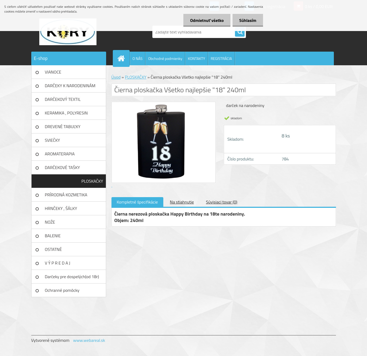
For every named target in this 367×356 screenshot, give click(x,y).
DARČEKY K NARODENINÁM (70, 85)
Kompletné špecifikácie (137, 202)
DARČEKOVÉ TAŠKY (62, 167)
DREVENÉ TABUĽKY (62, 126)
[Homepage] (123, 58)
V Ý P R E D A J (57, 263)
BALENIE (53, 235)
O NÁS (138, 58)
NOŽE (50, 222)
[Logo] (68, 31)
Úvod (116, 77)
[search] (240, 32)
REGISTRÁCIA (221, 58)
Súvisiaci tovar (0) (221, 202)
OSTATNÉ (53, 249)
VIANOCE (53, 72)
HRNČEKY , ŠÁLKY (61, 208)
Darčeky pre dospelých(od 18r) (72, 276)
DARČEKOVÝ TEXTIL (63, 99)
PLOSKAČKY (92, 181)
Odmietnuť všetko (207, 20)
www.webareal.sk (89, 340)
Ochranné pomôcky (62, 290)
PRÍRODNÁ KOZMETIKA (66, 195)
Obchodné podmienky (165, 58)
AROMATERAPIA (60, 154)
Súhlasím (247, 20)
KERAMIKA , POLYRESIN (66, 113)
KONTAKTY (196, 58)
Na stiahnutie (182, 202)
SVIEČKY (52, 140)
